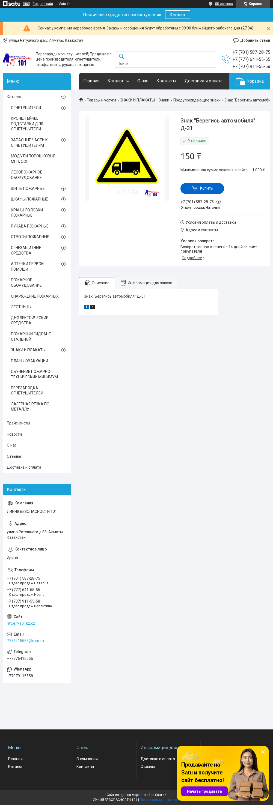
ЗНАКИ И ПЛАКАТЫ (137, 100)
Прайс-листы (18, 423)
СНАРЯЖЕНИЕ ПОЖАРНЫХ (35, 296)
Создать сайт (42, 4)
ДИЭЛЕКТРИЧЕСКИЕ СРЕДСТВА (29, 320)
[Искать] (121, 56)
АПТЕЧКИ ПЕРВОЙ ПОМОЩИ (27, 266)
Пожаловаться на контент (160, 800)
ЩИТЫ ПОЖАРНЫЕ (28, 188)
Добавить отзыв (255, 40)
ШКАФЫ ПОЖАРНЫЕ (29, 199)
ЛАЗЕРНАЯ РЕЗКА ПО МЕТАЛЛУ (30, 407)
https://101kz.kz (21, 623)
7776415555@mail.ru (25, 641)
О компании (87, 759)
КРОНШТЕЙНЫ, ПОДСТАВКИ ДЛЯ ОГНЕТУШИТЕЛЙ (27, 123)
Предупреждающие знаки (197, 100)
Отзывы (14, 456)
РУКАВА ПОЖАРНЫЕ (30, 226)
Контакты (166, 80)
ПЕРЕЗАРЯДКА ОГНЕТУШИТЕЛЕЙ (27, 391)
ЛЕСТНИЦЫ (21, 307)
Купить (206, 188)
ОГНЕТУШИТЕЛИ (26, 108)
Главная (91, 80)
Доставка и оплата (203, 80)
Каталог (178, 14)
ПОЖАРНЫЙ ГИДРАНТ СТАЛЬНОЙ (31, 337)
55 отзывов (224, 4)
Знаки (164, 100)
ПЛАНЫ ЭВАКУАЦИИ (29, 361)
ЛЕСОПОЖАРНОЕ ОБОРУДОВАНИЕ (26, 175)
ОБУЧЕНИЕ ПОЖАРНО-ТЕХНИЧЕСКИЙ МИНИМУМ (34, 374)
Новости (14, 434)
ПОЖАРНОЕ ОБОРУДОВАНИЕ (26, 283)
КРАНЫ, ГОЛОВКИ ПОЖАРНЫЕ (27, 213)
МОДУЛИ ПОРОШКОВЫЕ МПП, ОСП (33, 159)
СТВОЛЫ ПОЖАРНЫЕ (30, 237)
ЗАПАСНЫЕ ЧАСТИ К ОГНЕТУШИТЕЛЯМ (29, 143)
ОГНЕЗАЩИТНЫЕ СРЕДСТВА (26, 250)
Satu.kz (160, 795)
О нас (142, 80)
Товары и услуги (101, 100)
